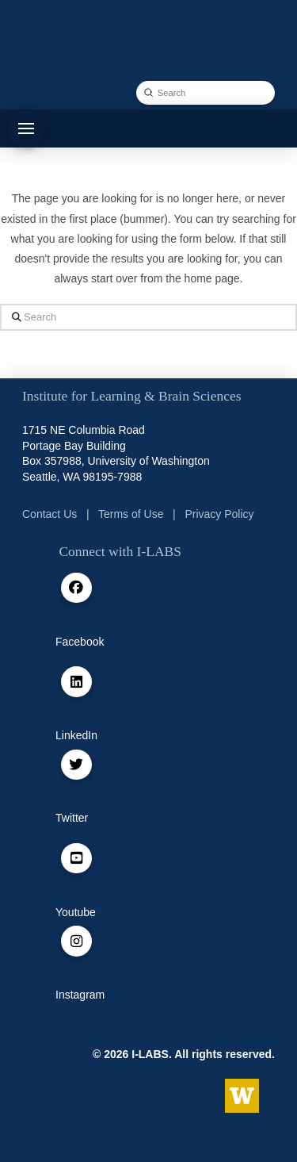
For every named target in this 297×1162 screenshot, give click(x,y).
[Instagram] (76, 941)
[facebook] (76, 588)
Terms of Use (130, 514)
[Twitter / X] (76, 765)
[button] (26, 128)
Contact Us (49, 514)
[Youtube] (76, 858)
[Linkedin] (76, 681)
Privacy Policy (219, 514)
